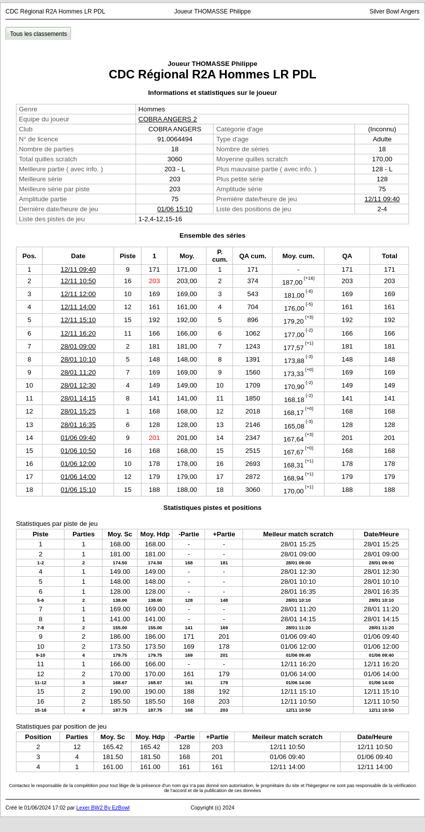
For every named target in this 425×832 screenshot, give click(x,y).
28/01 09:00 (78, 346)
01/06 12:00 (78, 463)
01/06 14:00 (78, 476)
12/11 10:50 (78, 281)
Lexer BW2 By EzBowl (103, 808)
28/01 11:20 (78, 372)
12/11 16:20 (78, 333)
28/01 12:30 (78, 385)
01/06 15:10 (174, 209)
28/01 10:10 (78, 359)
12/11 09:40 (382, 199)
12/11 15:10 (78, 320)
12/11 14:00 (78, 307)
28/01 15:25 (78, 411)
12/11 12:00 (78, 294)
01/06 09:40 (78, 437)
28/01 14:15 (78, 398)
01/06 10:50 (78, 450)
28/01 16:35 (78, 424)
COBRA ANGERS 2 (167, 119)
